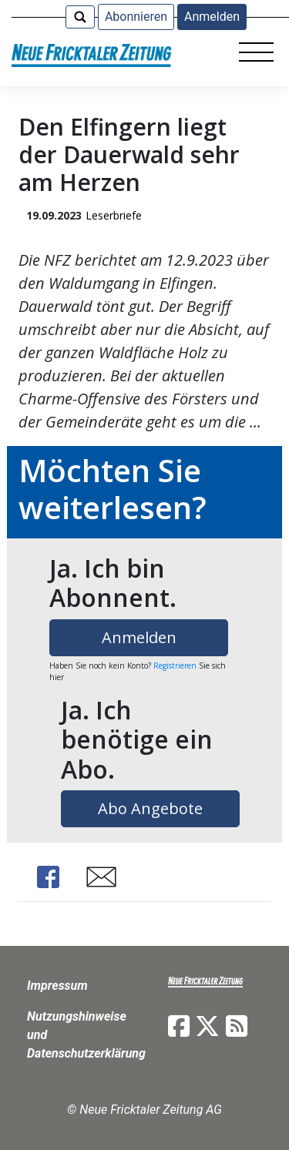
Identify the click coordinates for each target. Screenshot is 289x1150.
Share (47, 877)
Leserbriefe (114, 215)
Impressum (57, 985)
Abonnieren (136, 16)
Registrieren (175, 665)
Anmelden (212, 16)
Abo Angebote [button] (150, 808)
